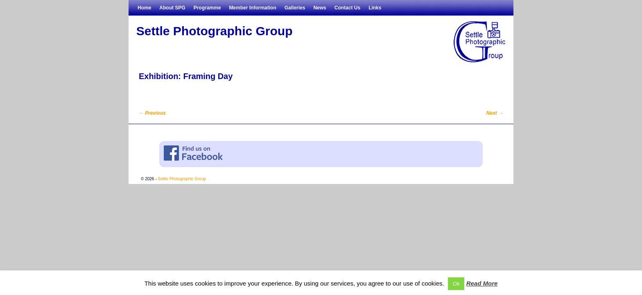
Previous (152, 113)
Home (144, 8)
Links (374, 8)
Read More (482, 283)
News (319, 8)
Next (494, 113)
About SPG (172, 8)
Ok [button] (456, 284)
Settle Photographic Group (214, 31)
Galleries (295, 8)
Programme (207, 8)
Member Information (252, 8)
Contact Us (347, 8)
